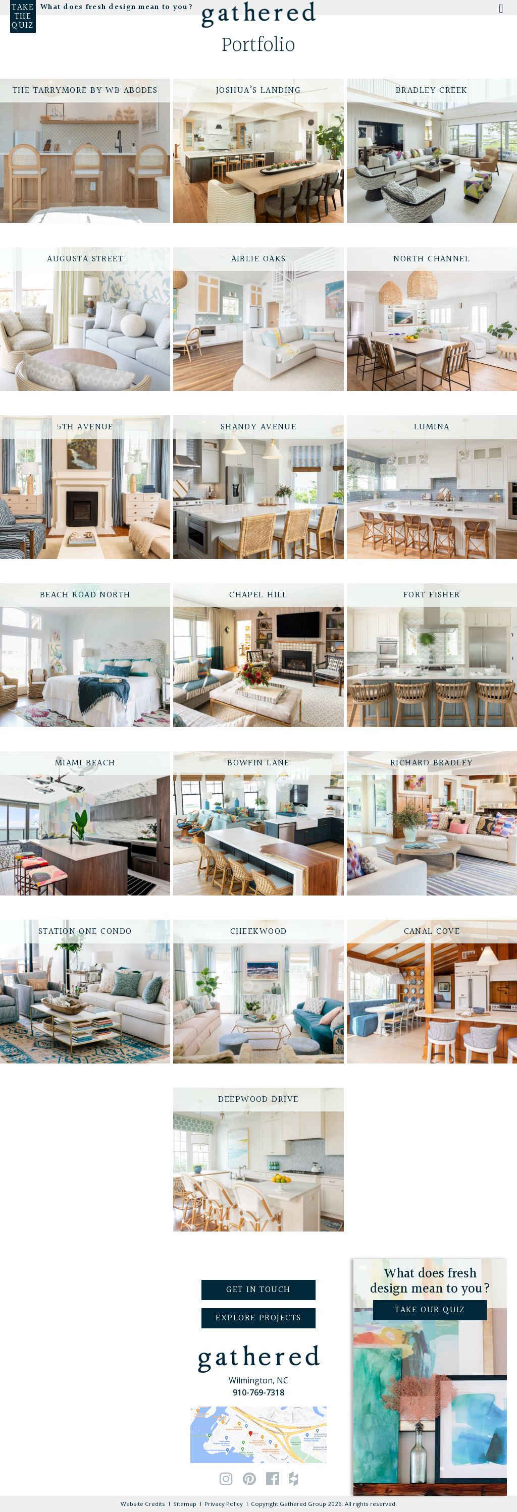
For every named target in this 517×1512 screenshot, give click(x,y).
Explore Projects (258, 1318)
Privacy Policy (223, 1503)
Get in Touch (258, 1289)
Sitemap (184, 1503)
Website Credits (143, 1503)
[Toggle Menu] (500, 11)
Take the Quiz (23, 17)
